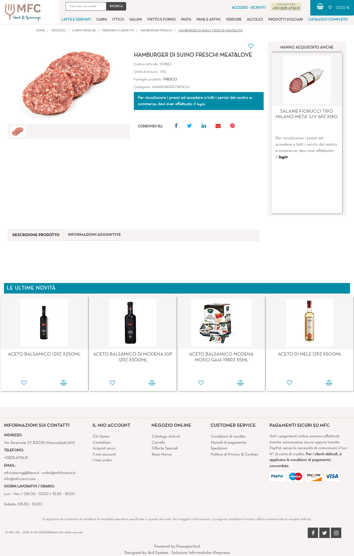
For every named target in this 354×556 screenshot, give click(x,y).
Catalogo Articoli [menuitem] (166, 436)
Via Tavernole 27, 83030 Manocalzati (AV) (39, 443)
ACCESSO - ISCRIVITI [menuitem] (249, 7)
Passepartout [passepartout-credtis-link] (188, 546)
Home (40, 30)
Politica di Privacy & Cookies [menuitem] (234, 454)
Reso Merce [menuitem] (162, 454)
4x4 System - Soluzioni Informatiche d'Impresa (189, 553)
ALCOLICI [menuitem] (255, 19)
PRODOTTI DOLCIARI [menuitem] (285, 19)
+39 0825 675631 (286, 8)
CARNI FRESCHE (84, 30)
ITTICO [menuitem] (118, 19)
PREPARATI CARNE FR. (118, 30)
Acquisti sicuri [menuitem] (104, 448)
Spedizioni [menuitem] (219, 448)
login (282, 157)
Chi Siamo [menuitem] (101, 436)
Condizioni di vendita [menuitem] (228, 436)
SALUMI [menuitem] (135, 19)
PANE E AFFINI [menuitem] (208, 19)
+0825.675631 (16, 458)
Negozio (58, 30)
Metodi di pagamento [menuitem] (229, 442)
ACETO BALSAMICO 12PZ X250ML (44, 354)
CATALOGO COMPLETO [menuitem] (328, 19)
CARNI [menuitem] (101, 19)
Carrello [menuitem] (158, 442)
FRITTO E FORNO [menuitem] (161, 19)
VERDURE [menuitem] (234, 19)
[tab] (36, 235)
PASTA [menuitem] (186, 19)
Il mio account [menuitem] (104, 454)
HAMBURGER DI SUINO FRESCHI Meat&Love (211, 30)
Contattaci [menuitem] (102, 442)
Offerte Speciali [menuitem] (165, 448)
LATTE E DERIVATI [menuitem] (76, 19)
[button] (116, 6)
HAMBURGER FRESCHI (156, 30)
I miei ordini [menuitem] (102, 460)
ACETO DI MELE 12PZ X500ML (310, 354)
